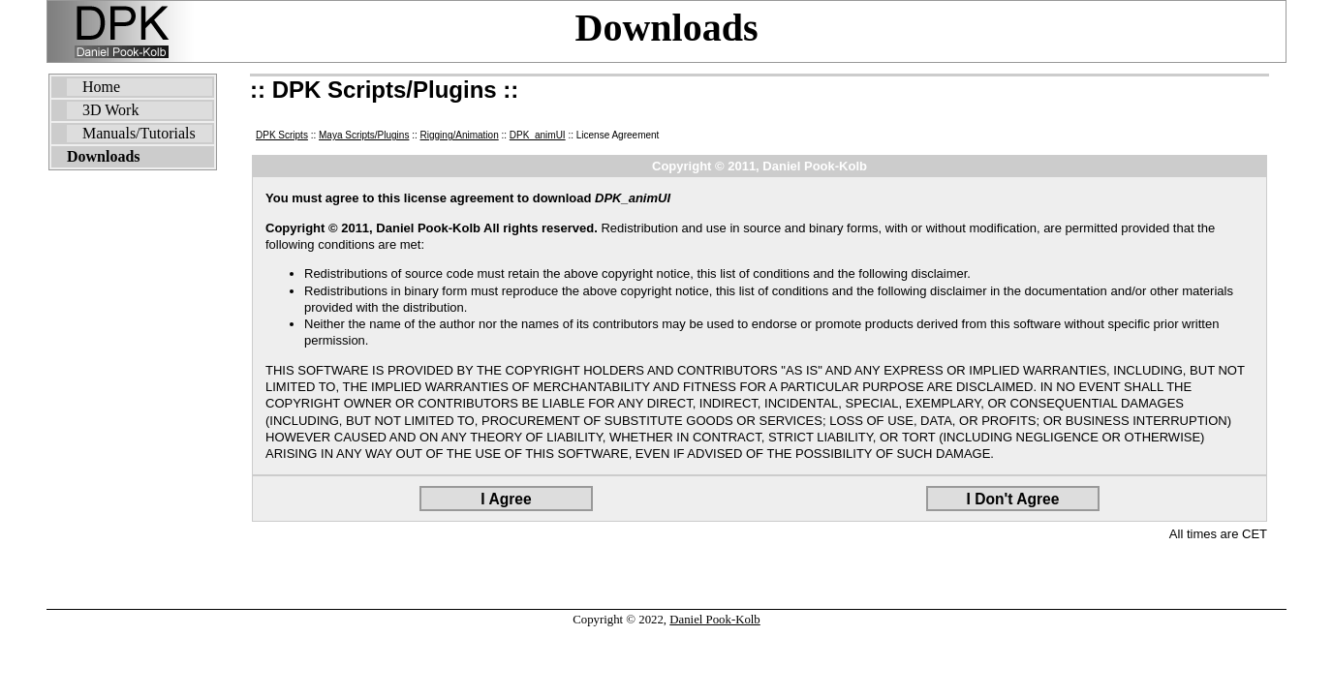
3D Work (110, 110)
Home (101, 86)
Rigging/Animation (459, 135)
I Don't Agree (1013, 499)
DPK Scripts (282, 135)
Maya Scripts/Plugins (364, 135)
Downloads (667, 27)
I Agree (505, 499)
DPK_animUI (538, 135)
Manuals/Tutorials (139, 133)
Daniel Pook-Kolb (714, 619)
